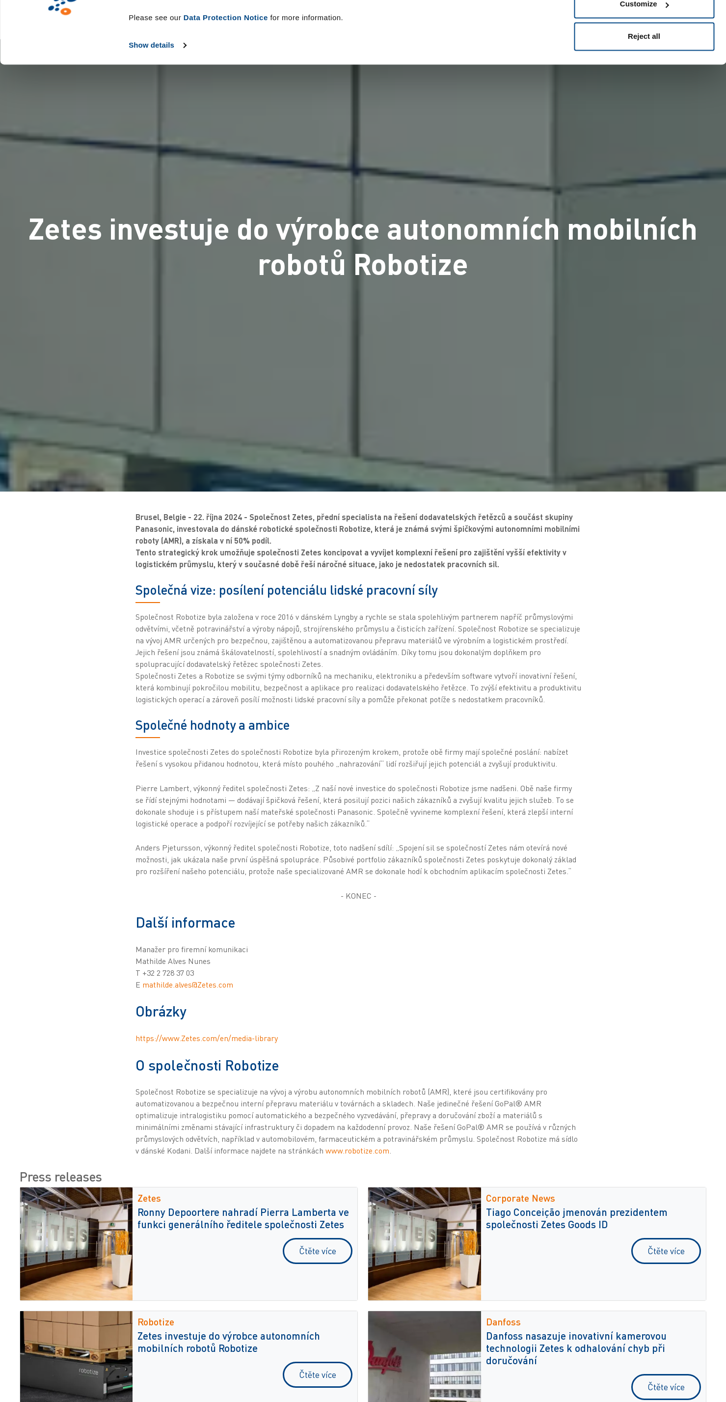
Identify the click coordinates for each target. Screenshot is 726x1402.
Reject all (644, 90)
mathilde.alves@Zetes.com (187, 985)
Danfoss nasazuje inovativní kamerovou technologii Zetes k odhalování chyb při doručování (576, 1347)
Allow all (644, 26)
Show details (151, 99)
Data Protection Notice (226, 71)
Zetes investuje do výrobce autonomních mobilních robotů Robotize (228, 1341)
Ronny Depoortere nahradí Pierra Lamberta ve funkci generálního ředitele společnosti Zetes (243, 1218)
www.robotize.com (357, 1150)
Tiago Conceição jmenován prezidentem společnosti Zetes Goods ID (577, 1218)
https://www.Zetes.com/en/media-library (206, 1038)
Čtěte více (317, 1250)
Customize (644, 58)
